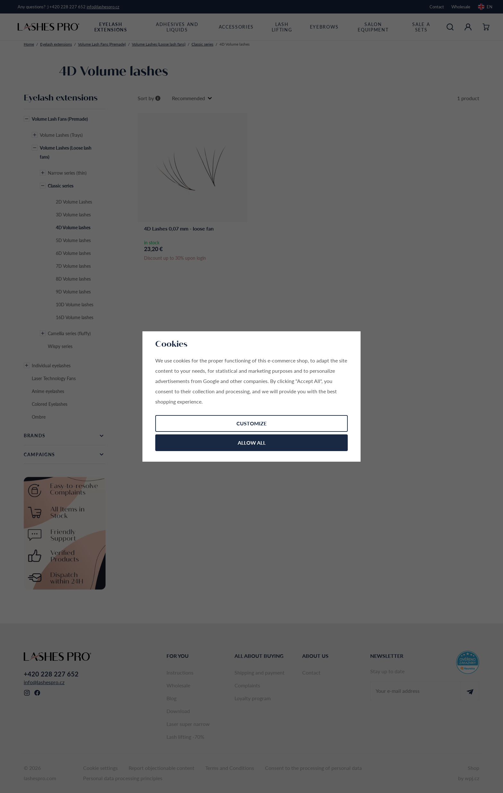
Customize (251, 423)
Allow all (252, 442)
